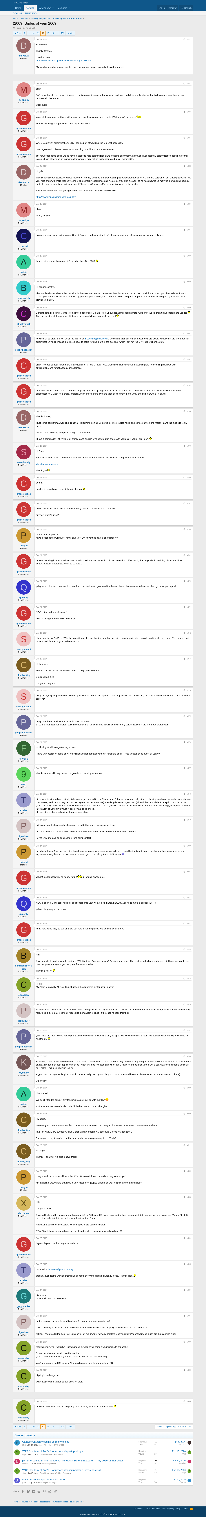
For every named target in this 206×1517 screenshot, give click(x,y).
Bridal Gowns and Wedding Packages (55, 1473)
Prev (18, 33)
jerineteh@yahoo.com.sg (60, 1269)
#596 (189, 1290)
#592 (189, 1171)
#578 (189, 794)
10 (33, 33)
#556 (189, 204)
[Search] (186, 8)
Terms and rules (153, 1509)
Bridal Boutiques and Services (52, 1454)
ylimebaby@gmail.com (47, 464)
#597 (189, 1316)
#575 (189, 716)
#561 (189, 334)
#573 (189, 659)
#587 (189, 1030)
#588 (189, 1056)
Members (62, 8)
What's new (45, 8)
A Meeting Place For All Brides (51, 1445)
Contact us (138, 1509)
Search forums (31, 13)
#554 (189, 138)
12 (43, 33)
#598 (189, 1342)
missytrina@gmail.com (96, 338)
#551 (189, 39)
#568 (189, 529)
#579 (189, 820)
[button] (53, 8)
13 (48, 33)
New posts (17, 13)
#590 (189, 1114)
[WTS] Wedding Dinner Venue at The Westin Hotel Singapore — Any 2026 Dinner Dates (73, 1460)
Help (178, 1509)
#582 (189, 898)
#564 (189, 411)
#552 (189, 83)
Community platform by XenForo (103, 1514)
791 (62, 33)
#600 (189, 1401)
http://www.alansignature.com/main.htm (56, 197)
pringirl (18, 28)
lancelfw (25, 1464)
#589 (189, 1088)
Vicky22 (182, 1444)
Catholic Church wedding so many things (45, 1441)
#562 (189, 359)
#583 (189, 924)
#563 (189, 385)
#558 (189, 256)
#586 (189, 1005)
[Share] (184, 39)
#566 (189, 477)
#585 (189, 979)
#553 (189, 112)
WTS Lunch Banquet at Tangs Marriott (44, 1479)
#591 (189, 1145)
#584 (189, 949)
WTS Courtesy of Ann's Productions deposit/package (52, 1451)
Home (18, 8)
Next (70, 33)
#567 (189, 503)
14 (52, 33)
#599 (189, 1370)
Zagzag (182, 1482)
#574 (189, 690)
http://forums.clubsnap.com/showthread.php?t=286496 (63, 60)
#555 (189, 166)
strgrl (24, 1454)
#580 (189, 846)
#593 (189, 1197)
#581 (189, 872)
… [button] (29, 33)
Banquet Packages (49, 1482)
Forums (30, 8)
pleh (24, 1445)
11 (38, 33)
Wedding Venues (49, 1464)
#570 (189, 581)
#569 (189, 555)
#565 (189, 446)
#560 (189, 308)
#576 (189, 742)
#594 (189, 1238)
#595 (189, 1264)
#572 (189, 633)
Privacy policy (168, 1509)
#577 (189, 768)
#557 (189, 230)
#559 (189, 282)
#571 (189, 607)
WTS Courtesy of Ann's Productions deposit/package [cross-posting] (61, 1470)
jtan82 (24, 1482)
